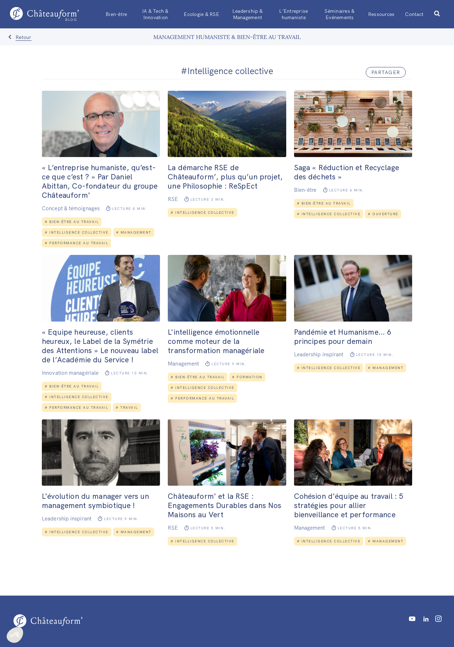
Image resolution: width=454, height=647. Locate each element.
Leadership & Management (247, 14)
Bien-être (116, 14)
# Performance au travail (76, 243)
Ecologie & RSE (201, 14)
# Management (133, 232)
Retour (24, 37)
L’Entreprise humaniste (293, 14)
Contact (414, 14)
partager (385, 72)
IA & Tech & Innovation (155, 14)
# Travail (127, 407)
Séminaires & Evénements (340, 14)
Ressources (381, 14)
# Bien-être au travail (72, 221)
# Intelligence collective (77, 232)
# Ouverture (383, 214)
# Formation (247, 377)
